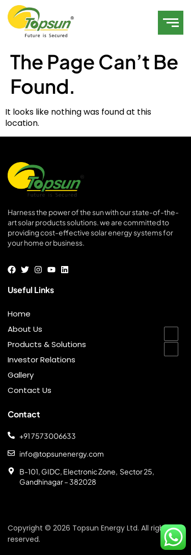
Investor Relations (41, 359)
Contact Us (29, 390)
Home (19, 313)
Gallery (21, 374)
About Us (25, 329)
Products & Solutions (47, 344)
